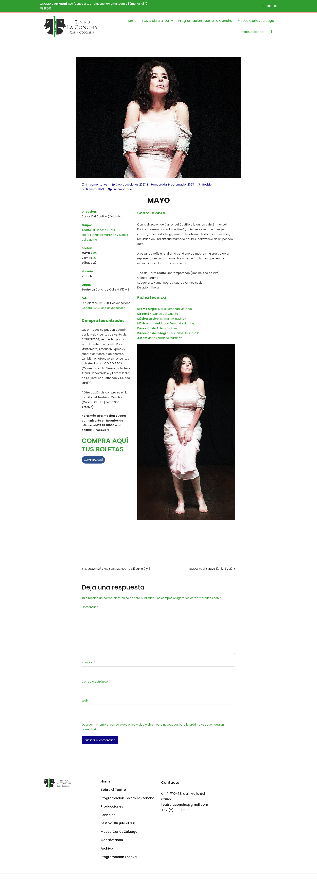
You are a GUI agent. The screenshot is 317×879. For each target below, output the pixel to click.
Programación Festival (119, 857)
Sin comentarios (96, 185)
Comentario (90, 607)
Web (85, 701)
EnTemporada (122, 189)
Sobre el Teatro (113, 789)
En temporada (157, 185)
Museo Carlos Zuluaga (256, 20)
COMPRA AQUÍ (93, 459)
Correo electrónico (96, 682)
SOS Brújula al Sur (155, 20)
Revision (207, 185)
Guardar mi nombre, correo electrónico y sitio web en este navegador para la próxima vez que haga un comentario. (153, 727)
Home (131, 20)
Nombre (88, 662)
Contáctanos (112, 840)
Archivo (107, 848)
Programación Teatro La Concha (205, 20)
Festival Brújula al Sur (118, 823)
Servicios (108, 815)
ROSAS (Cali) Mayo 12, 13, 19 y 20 (210, 569)
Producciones (252, 31)
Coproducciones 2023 (131, 185)
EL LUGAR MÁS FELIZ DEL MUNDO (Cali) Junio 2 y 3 (117, 569)
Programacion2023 (181, 185)
